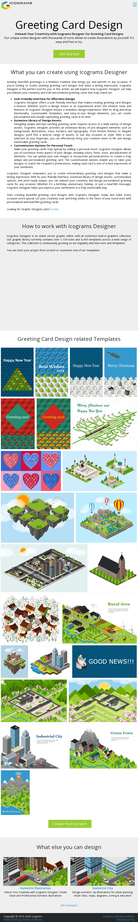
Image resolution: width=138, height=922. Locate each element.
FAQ (131, 919)
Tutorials (121, 919)
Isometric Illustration (35, 888)
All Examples (69, 905)
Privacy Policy (11, 919)
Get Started (69, 53)
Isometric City (102, 888)
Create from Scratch (70, 823)
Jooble (55, 209)
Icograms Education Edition (118, 916)
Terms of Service (32, 919)
